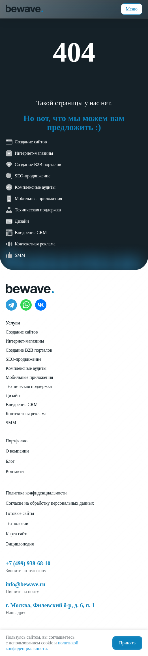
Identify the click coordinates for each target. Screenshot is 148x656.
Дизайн (13, 395)
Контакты (15, 471)
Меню (132, 9)
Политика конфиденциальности (36, 493)
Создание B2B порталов (29, 350)
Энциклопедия (20, 544)
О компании (17, 451)
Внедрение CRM (22, 404)
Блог (10, 461)
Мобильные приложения (29, 377)
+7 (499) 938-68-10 (28, 563)
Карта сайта (17, 533)
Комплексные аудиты (26, 368)
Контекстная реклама (26, 413)
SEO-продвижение (23, 359)
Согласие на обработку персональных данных (50, 503)
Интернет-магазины (25, 341)
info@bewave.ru (25, 584)
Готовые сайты (20, 513)
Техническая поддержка (29, 386)
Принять (127, 642)
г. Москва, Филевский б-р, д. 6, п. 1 (50, 605)
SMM (11, 422)
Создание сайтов (22, 332)
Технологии (17, 523)
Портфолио (16, 440)
